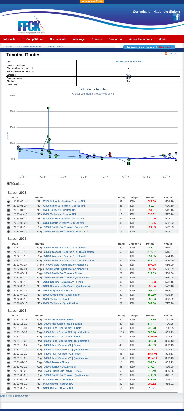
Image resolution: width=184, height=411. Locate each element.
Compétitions (34, 39)
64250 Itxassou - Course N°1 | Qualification (69, 260)
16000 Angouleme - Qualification (61, 294)
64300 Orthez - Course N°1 (58, 388)
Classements (58, 39)
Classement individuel (30, 47)
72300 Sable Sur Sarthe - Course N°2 (64, 201)
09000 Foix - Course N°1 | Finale (62, 336)
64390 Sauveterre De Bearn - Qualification (67, 286)
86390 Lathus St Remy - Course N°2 (63, 218)
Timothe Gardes (55, 47)
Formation (115, 39)
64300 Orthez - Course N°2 (58, 383)
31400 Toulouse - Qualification (60, 303)
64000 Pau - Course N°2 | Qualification (66, 349)
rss (170, 53)
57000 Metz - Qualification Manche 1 (67, 269)
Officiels (97, 39)
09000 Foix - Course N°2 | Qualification (66, 332)
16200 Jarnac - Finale (56, 362)
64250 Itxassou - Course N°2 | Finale (65, 247)
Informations (11, 39)
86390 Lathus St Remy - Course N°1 (63, 223)
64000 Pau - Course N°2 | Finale (62, 345)
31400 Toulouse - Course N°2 (59, 210)
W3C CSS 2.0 (23, 396)
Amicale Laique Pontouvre (128, 62)
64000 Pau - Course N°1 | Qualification (66, 358)
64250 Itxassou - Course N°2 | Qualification (69, 252)
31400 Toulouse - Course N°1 (59, 214)
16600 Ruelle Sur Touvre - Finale (63, 273)
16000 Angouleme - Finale (58, 290)
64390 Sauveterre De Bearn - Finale (63, 282)
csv (176, 53)
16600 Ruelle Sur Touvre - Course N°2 (66, 227)
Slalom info (165, 47)
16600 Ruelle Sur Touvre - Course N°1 (66, 231)
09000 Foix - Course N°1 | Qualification (66, 341)
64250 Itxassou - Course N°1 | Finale (65, 256)
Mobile (163, 39)
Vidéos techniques (140, 39)
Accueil (9, 47)
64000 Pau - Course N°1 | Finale (62, 353)
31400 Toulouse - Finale (56, 299)
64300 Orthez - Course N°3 (58, 379)
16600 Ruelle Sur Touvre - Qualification (66, 277)
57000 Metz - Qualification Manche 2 (67, 264)
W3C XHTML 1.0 (8, 396)
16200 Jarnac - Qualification (60, 366)
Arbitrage (79, 39)
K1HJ (128, 75)
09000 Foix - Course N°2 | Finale (62, 328)
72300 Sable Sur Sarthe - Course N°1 (64, 205)
